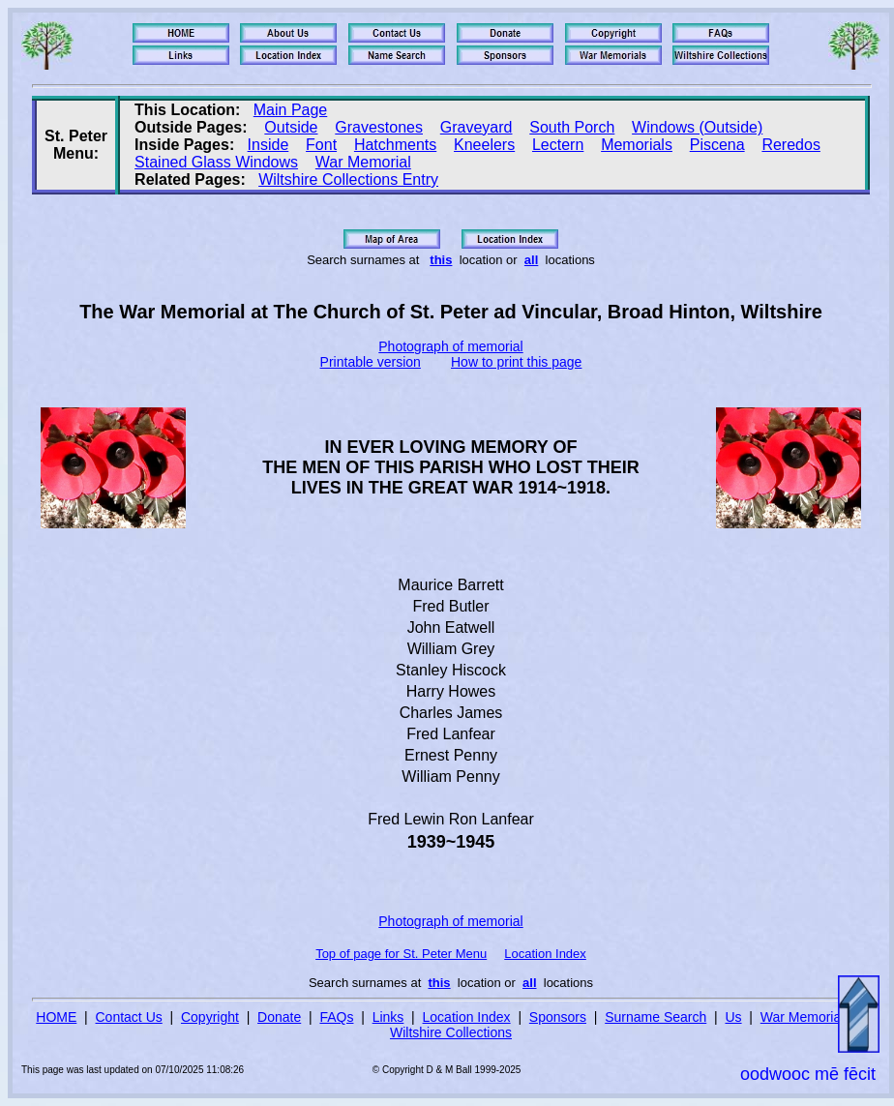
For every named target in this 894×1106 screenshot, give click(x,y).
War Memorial (363, 162)
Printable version (370, 362)
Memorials (636, 144)
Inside (268, 144)
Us (733, 1017)
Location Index (545, 953)
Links (388, 1017)
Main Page (290, 110)
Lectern (557, 144)
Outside (290, 127)
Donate (279, 1017)
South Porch (571, 127)
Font (321, 144)
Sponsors (557, 1017)
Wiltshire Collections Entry (348, 179)
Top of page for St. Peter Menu (401, 953)
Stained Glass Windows (216, 162)
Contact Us (129, 1017)
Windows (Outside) (697, 127)
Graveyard (476, 127)
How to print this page (516, 362)
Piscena (717, 144)
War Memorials (805, 1017)
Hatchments (395, 144)
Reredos (790, 144)
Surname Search (655, 1017)
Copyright (210, 1017)
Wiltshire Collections (451, 1032)
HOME (56, 1017)
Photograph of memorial (450, 346)
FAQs (336, 1017)
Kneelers (484, 144)
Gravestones (379, 127)
